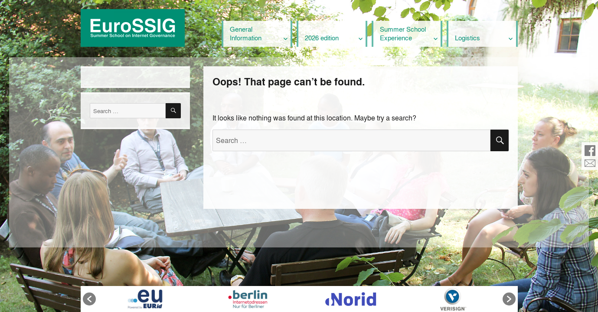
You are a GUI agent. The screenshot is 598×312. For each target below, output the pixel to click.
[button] (89, 299)
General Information (245, 33)
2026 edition (322, 37)
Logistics (467, 37)
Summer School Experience (403, 33)
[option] (145, 299)
